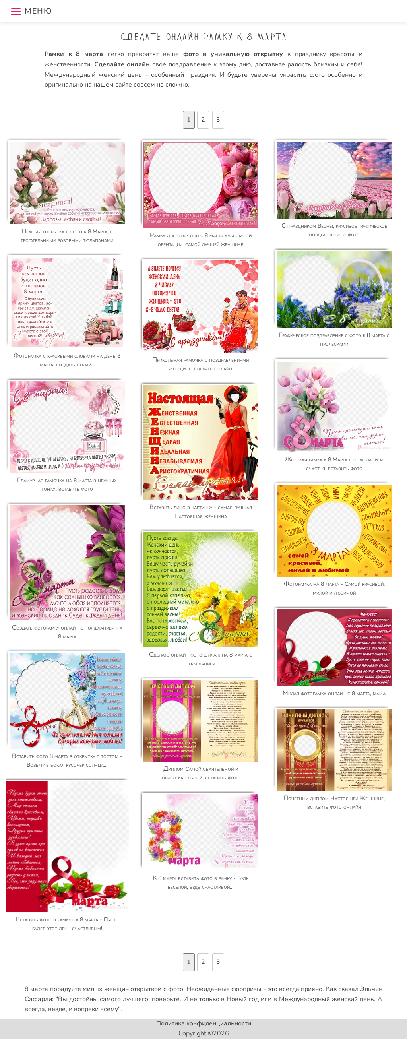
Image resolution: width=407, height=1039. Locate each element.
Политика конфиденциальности (203, 1023)
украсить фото (302, 74)
